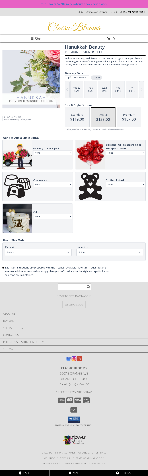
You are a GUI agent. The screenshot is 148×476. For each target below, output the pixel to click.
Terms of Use (97, 463)
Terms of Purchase (74, 463)
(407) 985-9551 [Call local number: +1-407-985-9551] (136, 11)
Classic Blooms (73, 28)
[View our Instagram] (74, 360)
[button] (74, 420)
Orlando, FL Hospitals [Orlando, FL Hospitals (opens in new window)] (92, 452)
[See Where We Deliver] (74, 304)
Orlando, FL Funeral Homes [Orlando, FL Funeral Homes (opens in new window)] (59, 452)
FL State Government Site (88, 458)
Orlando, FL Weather (57, 458)
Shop (37, 38)
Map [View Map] (74, 473)
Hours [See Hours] (123, 473)
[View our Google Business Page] (68, 360)
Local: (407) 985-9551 (74, 384)
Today (96, 77)
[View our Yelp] (79, 360)
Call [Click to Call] (24, 473)
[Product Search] (74, 286)
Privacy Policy (52, 463)
